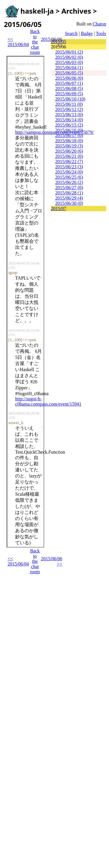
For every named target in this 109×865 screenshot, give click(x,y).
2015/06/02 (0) (69, 57)
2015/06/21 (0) (69, 156)
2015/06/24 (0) (69, 171)
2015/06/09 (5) (69, 93)
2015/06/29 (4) (69, 198)
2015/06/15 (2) (69, 125)
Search (71, 33)
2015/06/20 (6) (69, 151)
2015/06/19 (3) (69, 145)
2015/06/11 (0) (69, 104)
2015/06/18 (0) (69, 140)
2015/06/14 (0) (69, 119)
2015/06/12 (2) (69, 109)
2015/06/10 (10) (70, 98)
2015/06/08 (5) (69, 88)
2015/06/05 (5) (69, 72)
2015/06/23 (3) (69, 166)
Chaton (99, 23)
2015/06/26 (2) (69, 182)
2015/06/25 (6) (69, 177)
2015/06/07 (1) (69, 83)
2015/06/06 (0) (69, 78)
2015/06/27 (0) (69, 187)
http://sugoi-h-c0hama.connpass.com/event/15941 (48, 401)
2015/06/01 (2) (69, 52)
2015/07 (58, 208)
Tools (101, 33)
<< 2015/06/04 (18, 42)
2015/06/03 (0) (69, 62)
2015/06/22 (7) (69, 161)
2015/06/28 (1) (69, 192)
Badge (87, 33)
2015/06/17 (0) (69, 135)
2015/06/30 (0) (69, 203)
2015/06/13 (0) (69, 114)
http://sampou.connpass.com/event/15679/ (54, 132)
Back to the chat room (35, 42)
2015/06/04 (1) (69, 67)
